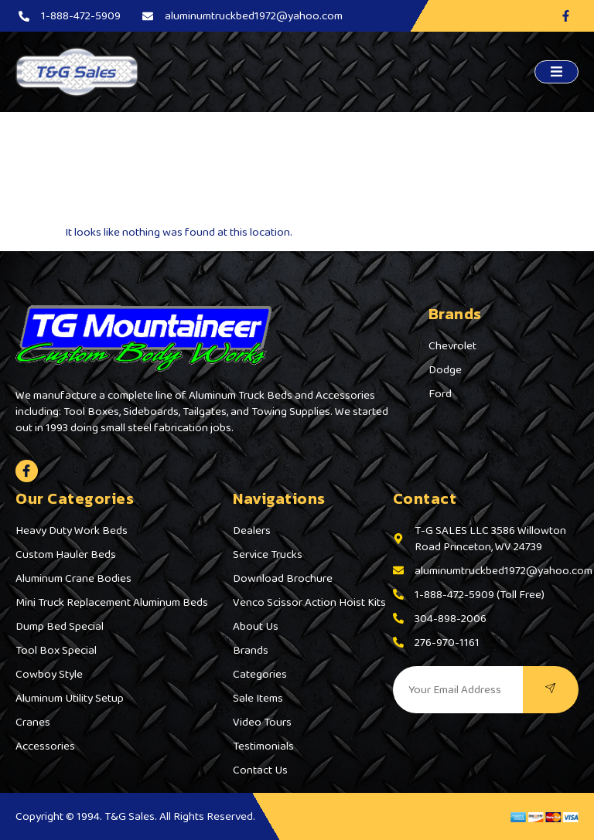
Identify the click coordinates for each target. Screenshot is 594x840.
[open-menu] (556, 71)
